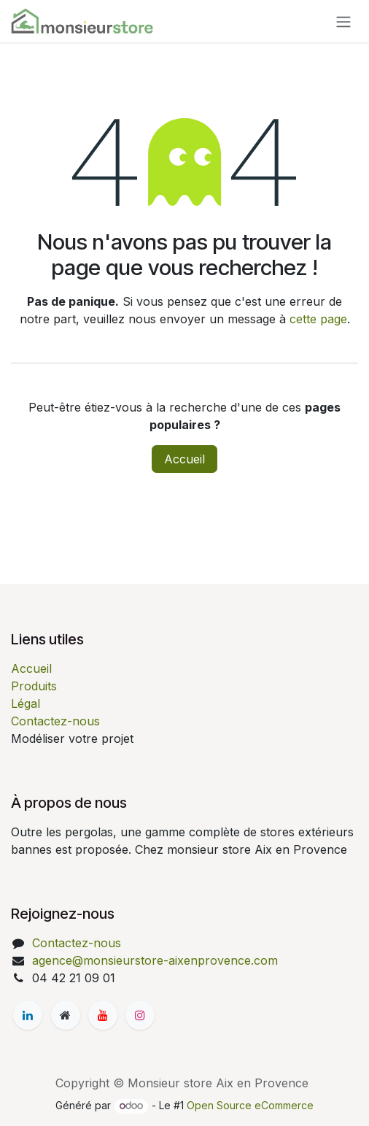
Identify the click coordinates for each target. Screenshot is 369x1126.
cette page (318, 319)
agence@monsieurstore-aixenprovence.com (155, 960)
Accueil (184, 459)
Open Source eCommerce (250, 1105)
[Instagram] (140, 1015)
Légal (25, 703)
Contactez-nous (55, 721)
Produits (34, 686)
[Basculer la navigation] (343, 21)
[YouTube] (102, 1015)
